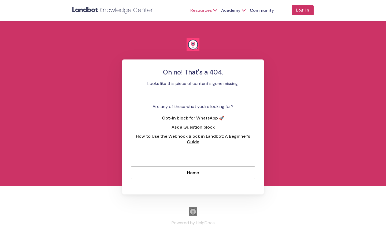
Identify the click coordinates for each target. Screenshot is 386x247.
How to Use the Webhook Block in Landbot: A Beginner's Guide (193, 139)
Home (193, 172)
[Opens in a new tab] (193, 214)
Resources (201, 10)
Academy (230, 10)
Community (262, 10)
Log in (302, 10)
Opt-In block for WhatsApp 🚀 (193, 118)
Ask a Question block (193, 127)
